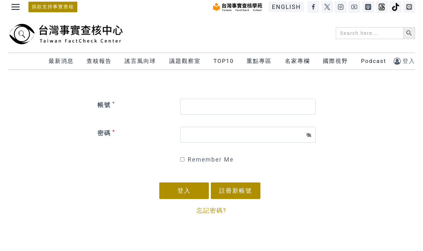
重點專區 (259, 61)
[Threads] (382, 7)
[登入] (404, 61)
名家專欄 (297, 61)
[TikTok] (396, 7)
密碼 (106, 132)
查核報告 (99, 61)
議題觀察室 (185, 61)
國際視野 (335, 61)
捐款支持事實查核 (53, 7)
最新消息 (61, 61)
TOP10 (223, 61)
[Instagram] (341, 7)
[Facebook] (313, 7)
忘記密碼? (212, 210)
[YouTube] (354, 7)
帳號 (106, 104)
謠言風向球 (140, 61)
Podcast (373, 61)
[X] (327, 7)
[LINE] (409, 7)
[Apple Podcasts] (368, 7)
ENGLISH (286, 6)
